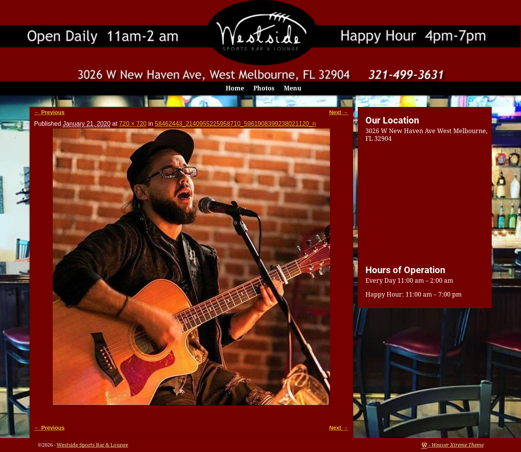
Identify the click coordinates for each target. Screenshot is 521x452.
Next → (338, 112)
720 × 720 (133, 123)
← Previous (49, 112)
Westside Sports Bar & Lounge (92, 445)
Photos (264, 88)
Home (235, 88)
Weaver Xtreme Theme (457, 445)
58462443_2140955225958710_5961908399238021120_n (235, 123)
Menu (293, 88)
